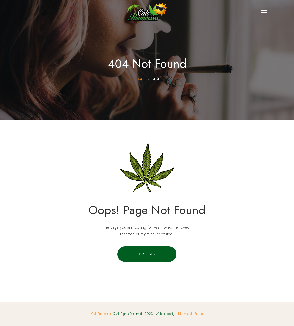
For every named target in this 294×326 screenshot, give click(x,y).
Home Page (147, 254)
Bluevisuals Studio (190, 313)
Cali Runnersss (101, 313)
